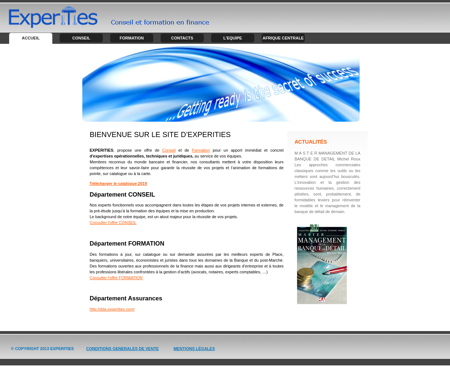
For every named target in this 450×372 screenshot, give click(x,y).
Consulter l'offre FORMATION (116, 278)
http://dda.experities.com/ (112, 309)
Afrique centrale (283, 38)
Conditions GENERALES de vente (122, 348)
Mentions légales (194, 348)
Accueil (31, 38)
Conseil (81, 38)
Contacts (182, 38)
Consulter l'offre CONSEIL (113, 222)
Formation (132, 38)
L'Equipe (233, 38)
